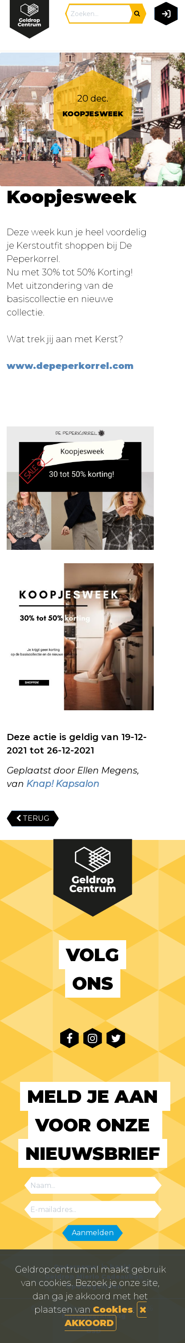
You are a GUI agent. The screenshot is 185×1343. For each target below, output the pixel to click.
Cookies (113, 1309)
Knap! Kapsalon (62, 783)
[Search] (99, 14)
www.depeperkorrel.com (70, 365)
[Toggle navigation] (164, 38)
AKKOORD (106, 1316)
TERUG (32, 818)
